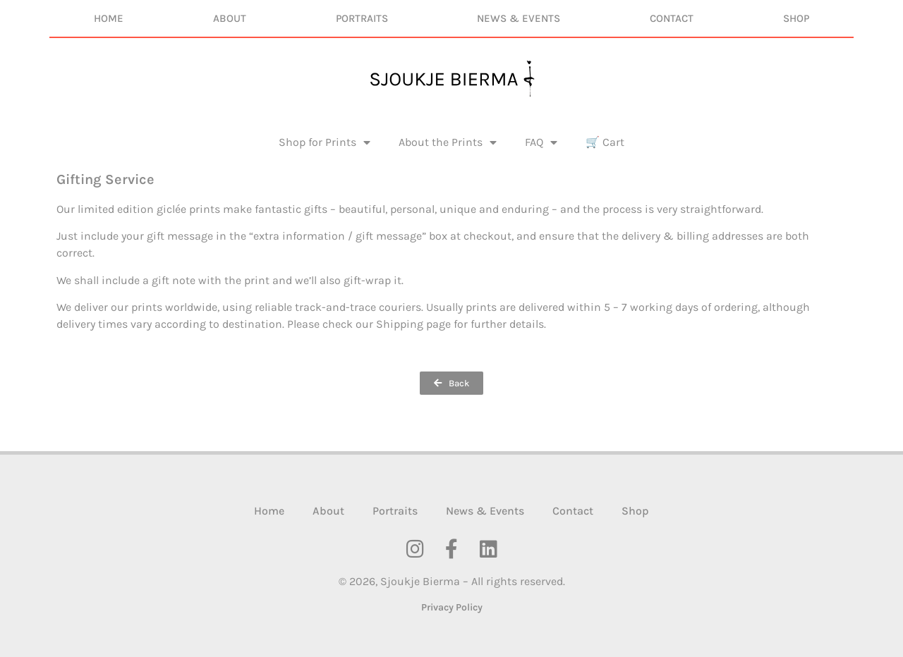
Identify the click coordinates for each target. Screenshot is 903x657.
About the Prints (448, 142)
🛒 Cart (605, 142)
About (229, 18)
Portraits (362, 18)
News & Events (518, 18)
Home (108, 18)
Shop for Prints (324, 142)
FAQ (541, 142)
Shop (796, 18)
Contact (671, 18)
